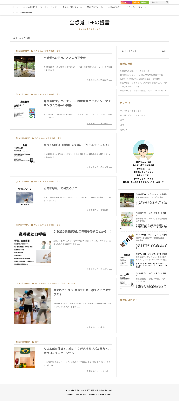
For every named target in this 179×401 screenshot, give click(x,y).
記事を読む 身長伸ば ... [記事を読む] (99, 124)
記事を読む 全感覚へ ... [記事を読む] (99, 80)
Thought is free (104, 394)
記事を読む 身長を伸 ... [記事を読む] (99, 167)
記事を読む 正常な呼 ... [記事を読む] (99, 210)
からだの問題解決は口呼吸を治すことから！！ (82, 231)
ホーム (18, 38)
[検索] (167, 2)
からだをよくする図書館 (44, 51)
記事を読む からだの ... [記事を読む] (99, 269)
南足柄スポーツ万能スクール (47, 283)
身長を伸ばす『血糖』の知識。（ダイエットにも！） (77, 145)
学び (58, 51)
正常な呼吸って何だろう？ (60, 188)
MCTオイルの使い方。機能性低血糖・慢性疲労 (140, 79)
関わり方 (71, 283)
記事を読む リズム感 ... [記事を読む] (99, 371)
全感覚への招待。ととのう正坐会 (65, 57)
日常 (122, 125)
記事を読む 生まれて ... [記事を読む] (99, 327)
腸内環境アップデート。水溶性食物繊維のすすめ (141, 75)
